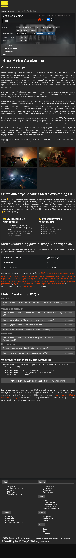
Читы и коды (48, 502)
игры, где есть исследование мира (50, 289)
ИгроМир (46, 547)
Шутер (38, 27)
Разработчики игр (14, 508)
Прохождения (48, 500)
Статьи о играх (49, 516)
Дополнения (48, 533)
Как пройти (7, 45)
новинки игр (29, 299)
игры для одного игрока (44, 294)
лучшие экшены (55, 297)
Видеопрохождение (15, 537)
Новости (46, 514)
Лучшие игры (12, 500)
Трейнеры (47, 504)
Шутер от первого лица (50, 27)
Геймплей (11, 535)
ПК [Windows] (21, 33)
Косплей (46, 545)
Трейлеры (11, 533)
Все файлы (47, 531)
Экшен (19, 27)
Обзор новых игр (50, 518)
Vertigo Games (22, 37)
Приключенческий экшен (26, 30)
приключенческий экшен (19, 289)
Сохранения (48, 506)
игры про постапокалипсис (15, 294)
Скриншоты (8, 51)
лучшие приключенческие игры (30, 297)
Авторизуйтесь (18, 394)
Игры (18, 11)
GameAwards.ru (7, 11)
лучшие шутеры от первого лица (39, 291)
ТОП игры (50, 286)
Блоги (45, 543)
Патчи (45, 535)
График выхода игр (15, 502)
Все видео (11, 531)
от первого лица (65, 291)
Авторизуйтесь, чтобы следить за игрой (54, 15)
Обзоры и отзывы (10, 48)
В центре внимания (51, 522)
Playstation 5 (41, 33)
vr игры (61, 286)
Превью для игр (49, 520)
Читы (5, 54)
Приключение (28, 27)
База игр (10, 504)
